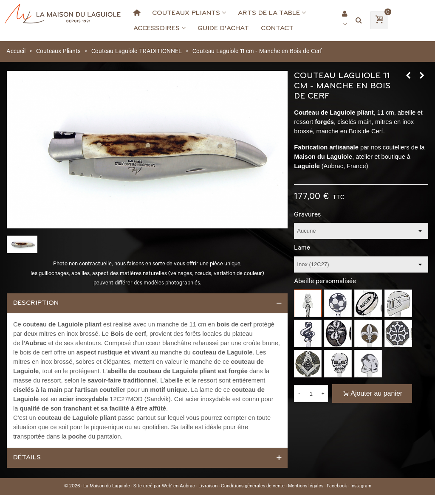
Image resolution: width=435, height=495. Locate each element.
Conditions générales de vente (253, 486)
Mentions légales (305, 486)
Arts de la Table (269, 13)
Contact (277, 28)
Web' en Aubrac (178, 486)
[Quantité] (311, 393)
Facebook (337, 486)
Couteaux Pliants (186, 13)
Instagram (360, 486)
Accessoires (156, 28)
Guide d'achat (223, 28)
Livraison (208, 486)
